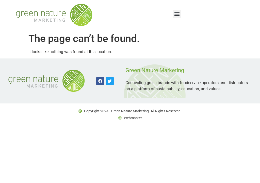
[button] (177, 14)
